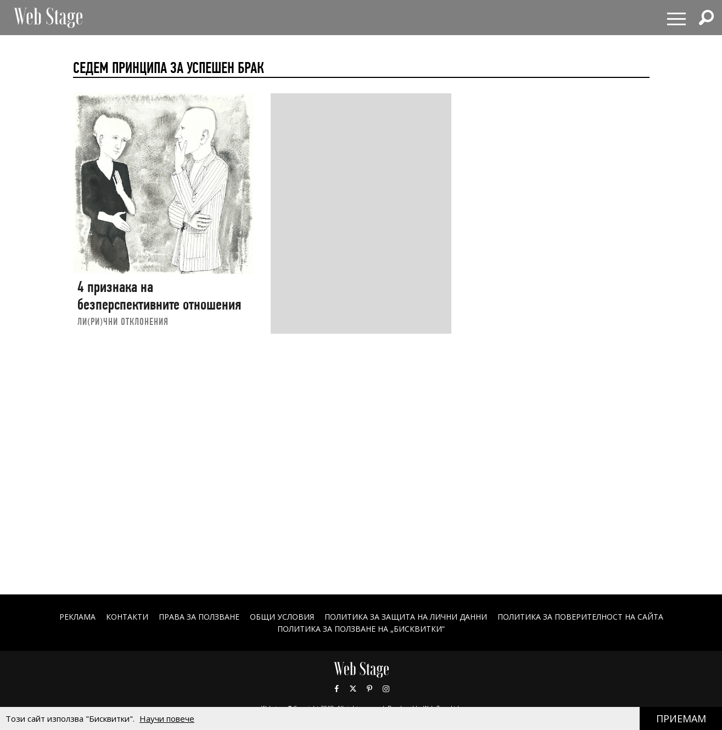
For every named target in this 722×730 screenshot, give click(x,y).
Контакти (127, 616)
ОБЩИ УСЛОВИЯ (282, 616)
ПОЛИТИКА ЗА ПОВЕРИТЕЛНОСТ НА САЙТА (580, 616)
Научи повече (166, 718)
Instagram (386, 689)
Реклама (77, 616)
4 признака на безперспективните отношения (159, 295)
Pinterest (369, 689)
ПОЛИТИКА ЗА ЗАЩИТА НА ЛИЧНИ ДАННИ (405, 616)
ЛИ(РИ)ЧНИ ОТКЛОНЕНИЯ (123, 321)
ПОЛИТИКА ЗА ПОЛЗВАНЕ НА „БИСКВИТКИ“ (361, 629)
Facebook (336, 689)
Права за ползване (199, 616)
